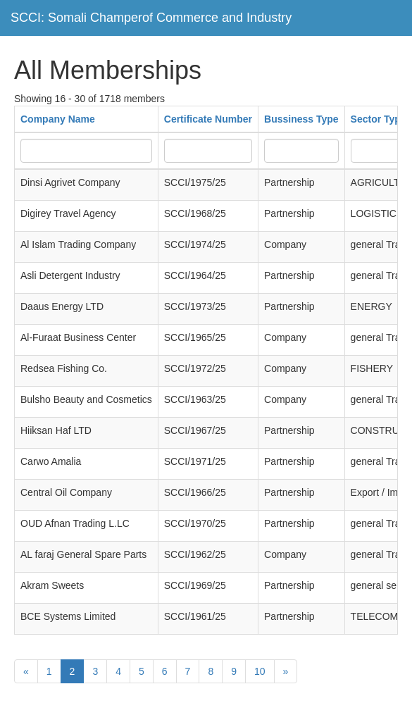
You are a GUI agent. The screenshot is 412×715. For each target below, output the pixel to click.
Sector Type (378, 119)
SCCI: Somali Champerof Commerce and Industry (151, 18)
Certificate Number (208, 119)
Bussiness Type (301, 119)
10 (260, 671)
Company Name (57, 119)
